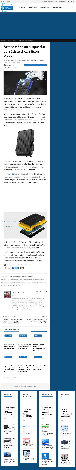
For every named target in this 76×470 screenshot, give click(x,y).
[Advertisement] (38, 25)
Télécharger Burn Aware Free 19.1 (27, 432)
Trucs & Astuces (57, 7)
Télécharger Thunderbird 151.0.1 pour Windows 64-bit (28, 458)
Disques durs (38, 65)
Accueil (3, 1)
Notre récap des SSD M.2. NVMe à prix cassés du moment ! (66, 462)
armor (9, 264)
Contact (8, 1)
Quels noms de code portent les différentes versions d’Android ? (47, 432)
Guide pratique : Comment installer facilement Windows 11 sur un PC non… (9, 460)
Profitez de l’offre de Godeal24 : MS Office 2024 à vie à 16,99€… (66, 433)
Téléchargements (45, 7)
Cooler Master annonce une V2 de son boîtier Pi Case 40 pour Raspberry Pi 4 (37, 321)
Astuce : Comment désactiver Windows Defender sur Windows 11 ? (47, 462)
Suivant (14, 377)
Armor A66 (10, 174)
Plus (66, 7)
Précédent (7, 377)
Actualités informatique (29, 65)
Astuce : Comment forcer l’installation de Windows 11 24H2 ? (47, 447)
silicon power (27, 264)
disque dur (20, 264)
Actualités (22, 7)
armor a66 (14, 264)
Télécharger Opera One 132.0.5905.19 (28, 445)
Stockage (44, 65)
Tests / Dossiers (32, 7)
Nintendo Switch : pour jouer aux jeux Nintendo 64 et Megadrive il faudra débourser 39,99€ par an (12, 321)
